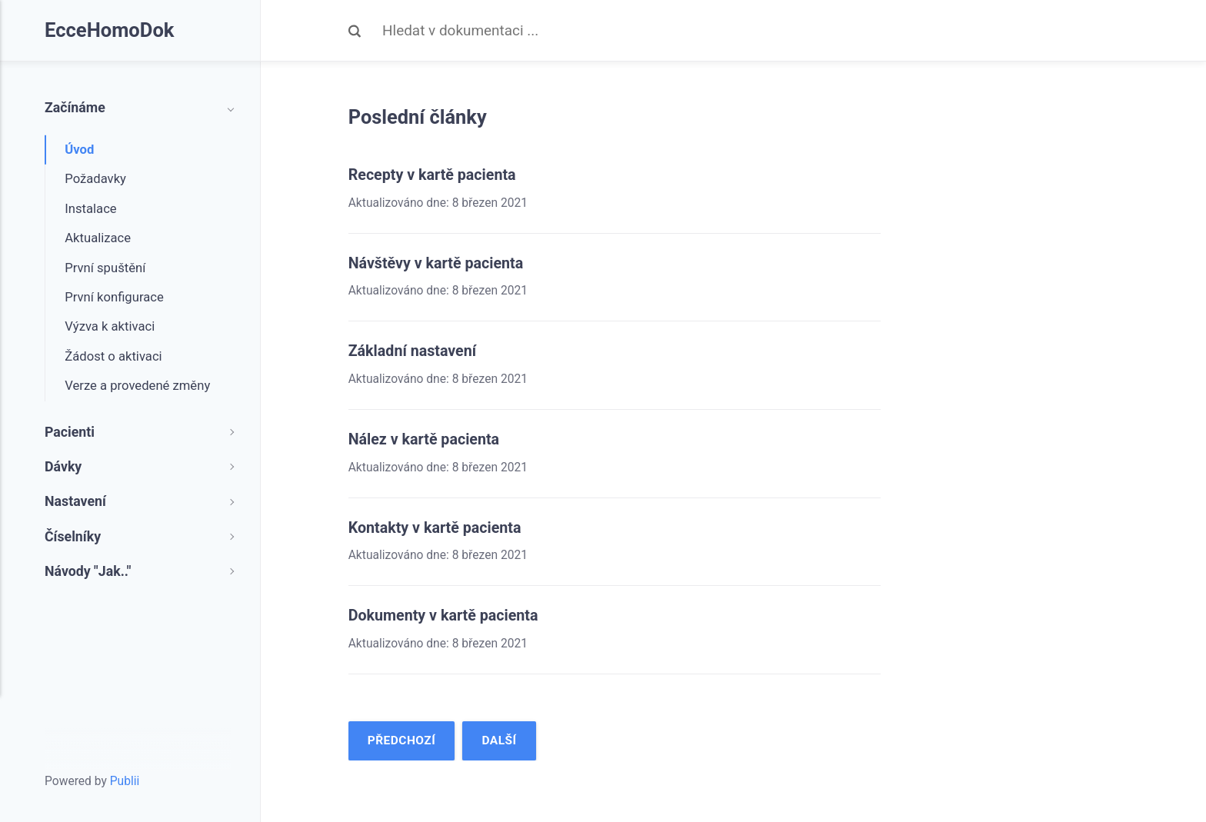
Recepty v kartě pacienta (434, 174)
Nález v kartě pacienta (426, 438)
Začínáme (75, 107)
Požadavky (95, 178)
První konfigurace (114, 297)
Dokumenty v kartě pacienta (446, 614)
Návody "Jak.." (88, 571)
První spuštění (105, 268)
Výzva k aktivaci (110, 326)
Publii (125, 780)
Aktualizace (98, 238)
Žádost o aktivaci (113, 356)
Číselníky (73, 536)
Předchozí (402, 740)
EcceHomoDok (111, 30)
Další (500, 740)
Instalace (90, 208)
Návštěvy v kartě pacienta (438, 263)
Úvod (79, 149)
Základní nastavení (414, 350)
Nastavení (75, 501)
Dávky (63, 466)
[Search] (631, 30)
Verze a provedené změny (137, 385)
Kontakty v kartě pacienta (437, 526)
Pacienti (70, 432)
